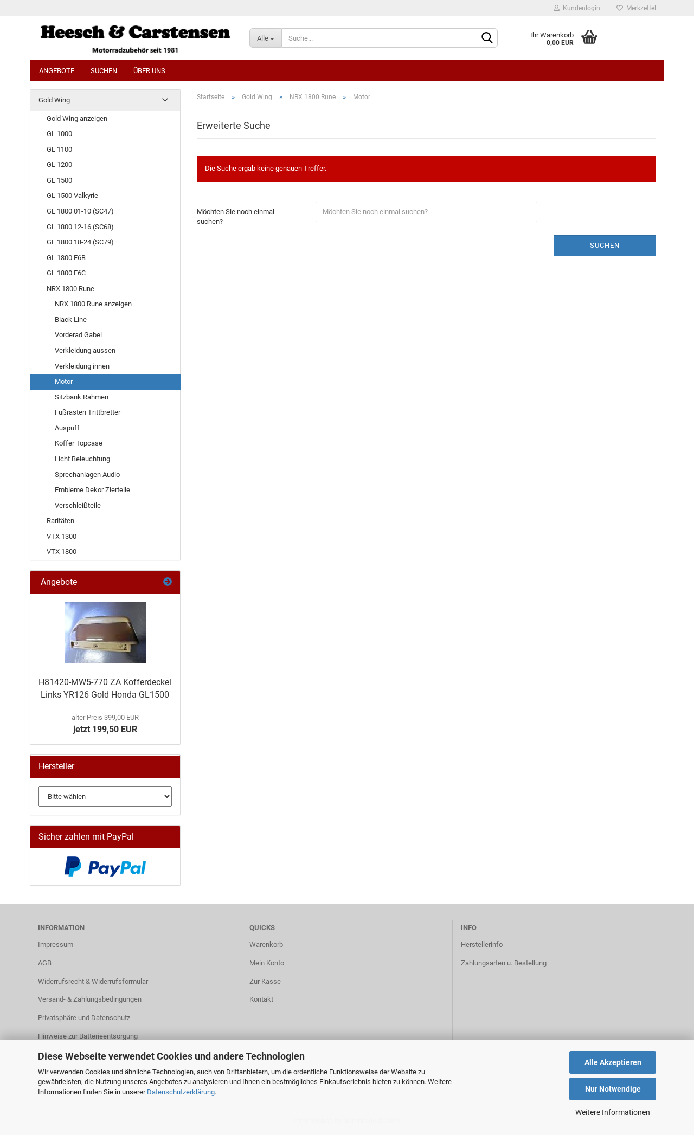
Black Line (71, 319)
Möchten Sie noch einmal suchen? (235, 217)
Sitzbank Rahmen (81, 397)
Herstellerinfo (482, 944)
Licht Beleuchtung (82, 459)
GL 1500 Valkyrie (72, 195)
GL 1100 (59, 149)
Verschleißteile (78, 505)
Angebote (56, 71)
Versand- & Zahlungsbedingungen (90, 999)
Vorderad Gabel (78, 335)
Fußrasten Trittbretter (87, 412)
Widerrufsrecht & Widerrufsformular (93, 981)
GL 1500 (59, 180)
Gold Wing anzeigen (77, 118)
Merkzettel (636, 8)
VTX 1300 (61, 536)
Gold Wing (54, 100)
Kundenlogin (577, 8)
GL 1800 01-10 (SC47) (80, 211)
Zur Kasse (265, 981)
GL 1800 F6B (66, 258)
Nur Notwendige (613, 1089)
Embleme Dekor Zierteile (92, 490)
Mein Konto (266, 963)
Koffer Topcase (78, 443)
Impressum (55, 944)
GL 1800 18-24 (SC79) (80, 242)
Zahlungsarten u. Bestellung (504, 963)
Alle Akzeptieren (612, 1062)
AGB (45, 963)
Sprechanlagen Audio (87, 474)
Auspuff (67, 428)
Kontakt (261, 999)
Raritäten (60, 521)
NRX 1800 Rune (70, 289)
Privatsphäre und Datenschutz (84, 1018)
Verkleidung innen (82, 366)
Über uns (149, 71)
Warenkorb (266, 944)
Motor (64, 381)
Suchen (104, 71)
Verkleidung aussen (85, 350)
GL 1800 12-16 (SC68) (80, 227)
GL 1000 (59, 134)
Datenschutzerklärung (181, 1092)
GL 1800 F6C (66, 273)
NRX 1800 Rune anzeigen (93, 304)
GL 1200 (59, 164)
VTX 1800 (61, 551)
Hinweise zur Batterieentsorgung (88, 1036)
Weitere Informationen (612, 1112)
